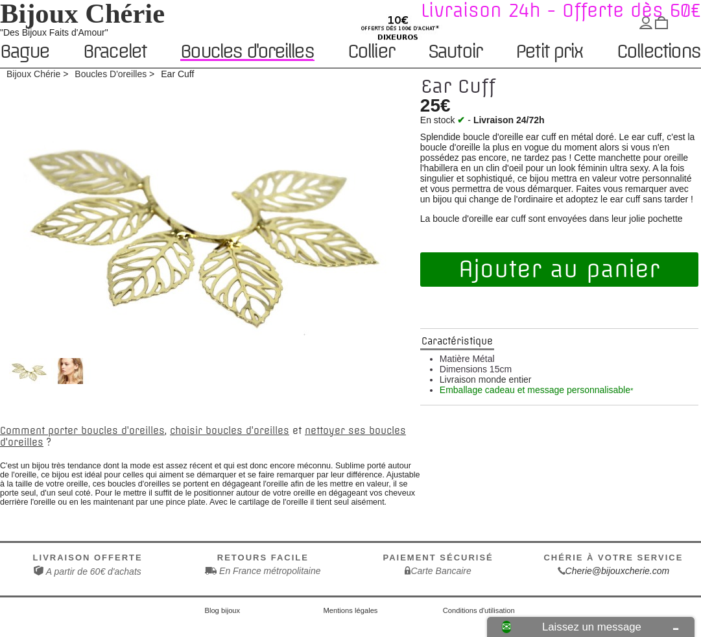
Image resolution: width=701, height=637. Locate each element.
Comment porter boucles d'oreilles (82, 431)
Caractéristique (457, 341)
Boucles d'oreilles (246, 51)
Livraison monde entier (486, 379)
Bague (24, 52)
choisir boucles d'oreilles (229, 431)
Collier (371, 52)
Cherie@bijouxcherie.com (617, 571)
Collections (658, 52)
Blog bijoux (222, 610)
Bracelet (115, 52)
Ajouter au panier (558, 269)
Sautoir (454, 52)
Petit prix (549, 52)
